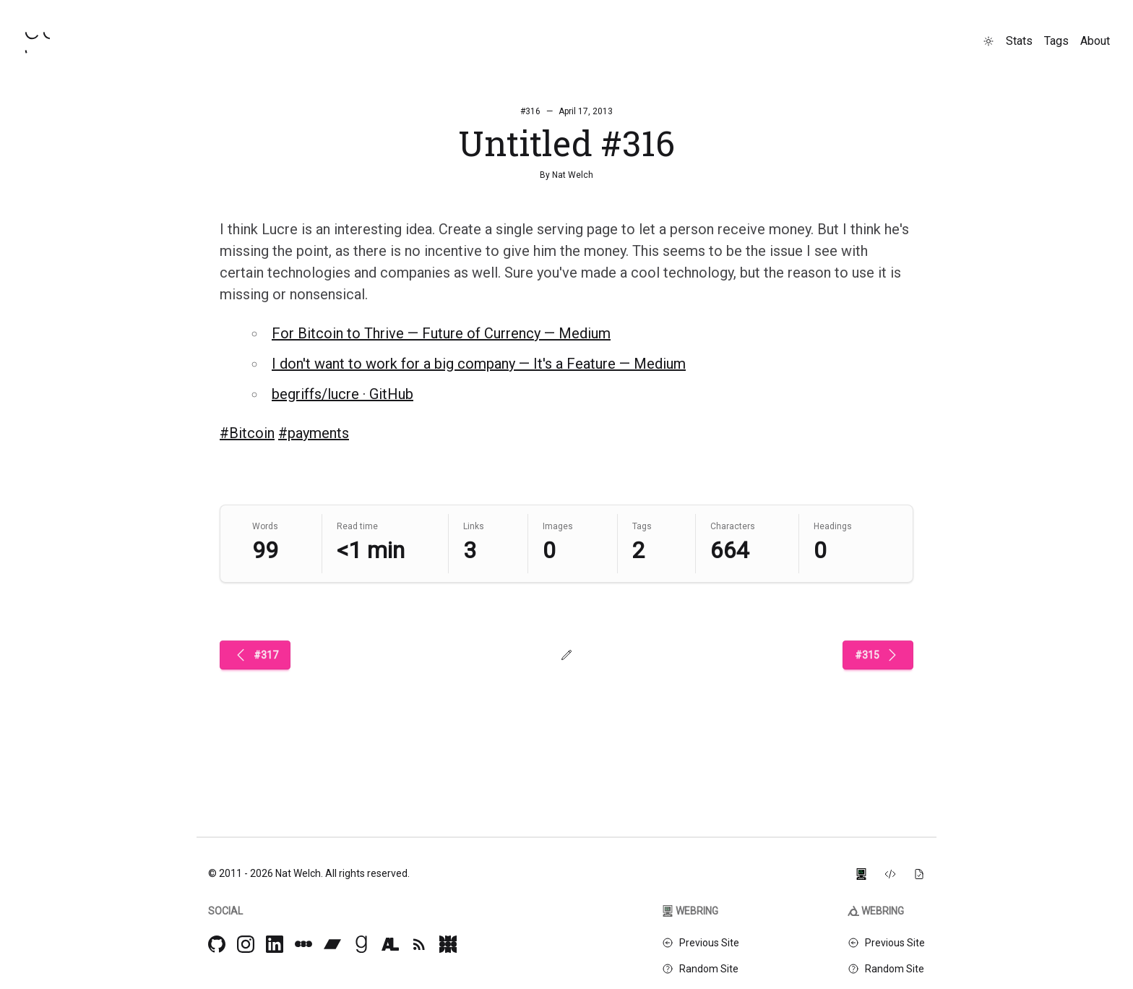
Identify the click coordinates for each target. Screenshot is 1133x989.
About (1095, 41)
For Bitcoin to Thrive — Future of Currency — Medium (441, 333)
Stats (1019, 41)
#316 (530, 111)
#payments (313, 433)
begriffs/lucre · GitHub (342, 394)
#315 (878, 655)
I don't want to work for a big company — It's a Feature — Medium (479, 363)
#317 (255, 655)
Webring (690, 911)
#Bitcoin (247, 433)
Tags (1056, 41)
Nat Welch (572, 175)
